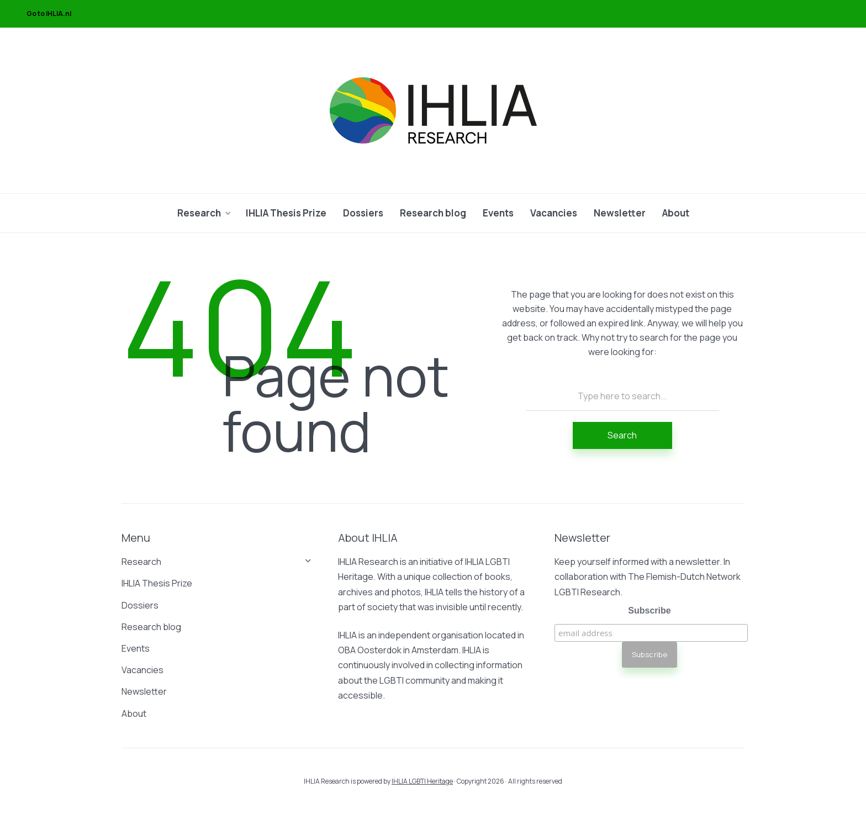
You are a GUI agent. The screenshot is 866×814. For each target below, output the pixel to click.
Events (498, 213)
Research (199, 213)
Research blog (433, 213)
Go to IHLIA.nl (49, 13)
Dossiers (363, 213)
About (675, 213)
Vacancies (553, 213)
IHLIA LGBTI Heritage (422, 781)
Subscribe (649, 610)
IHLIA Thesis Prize (286, 213)
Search (622, 435)
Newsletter (620, 213)
